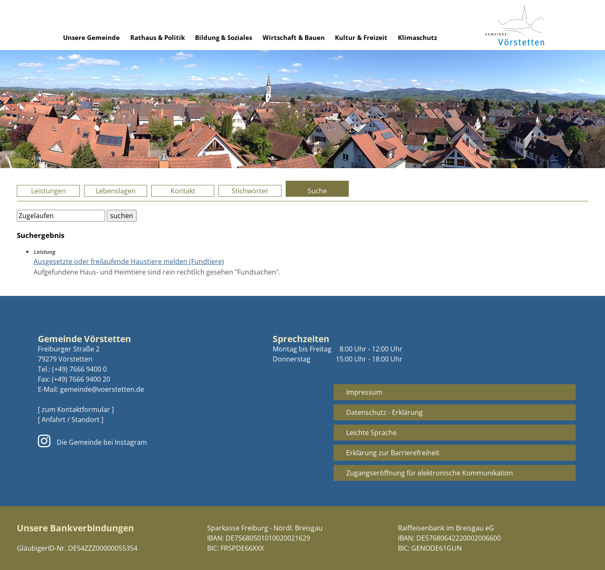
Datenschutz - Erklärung (384, 412)
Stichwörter (249, 190)
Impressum (364, 392)
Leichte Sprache (371, 432)
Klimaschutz (417, 37)
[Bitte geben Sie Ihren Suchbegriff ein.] (61, 216)
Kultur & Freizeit (361, 37)
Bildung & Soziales (223, 37)
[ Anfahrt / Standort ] (70, 419)
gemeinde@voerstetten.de (102, 389)
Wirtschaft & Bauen (294, 37)
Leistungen (48, 190)
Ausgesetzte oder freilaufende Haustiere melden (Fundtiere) (129, 261)
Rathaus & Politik (157, 37)
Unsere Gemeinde (91, 37)
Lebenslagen (116, 190)
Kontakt (183, 190)
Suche (317, 190)
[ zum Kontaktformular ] (76, 409)
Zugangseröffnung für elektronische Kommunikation (429, 473)
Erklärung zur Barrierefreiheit (392, 452)
